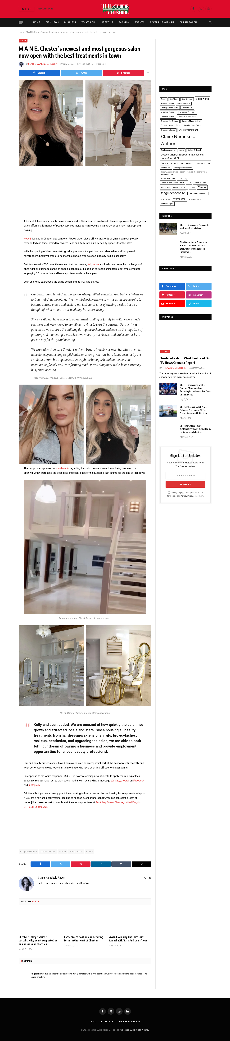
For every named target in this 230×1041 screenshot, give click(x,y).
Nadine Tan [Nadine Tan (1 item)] (165, 188)
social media (62, 468)
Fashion (124, 22)
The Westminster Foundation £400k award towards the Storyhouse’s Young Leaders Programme (193, 247)
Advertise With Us (162, 22)
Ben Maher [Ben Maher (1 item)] (174, 99)
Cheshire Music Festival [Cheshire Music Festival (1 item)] (191, 121)
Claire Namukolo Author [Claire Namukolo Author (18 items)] (178, 140)
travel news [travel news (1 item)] (165, 199)
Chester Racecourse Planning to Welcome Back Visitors (194, 227)
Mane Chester (76, 851)
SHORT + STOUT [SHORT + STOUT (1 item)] (180, 188)
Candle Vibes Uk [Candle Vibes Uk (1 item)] (183, 104)
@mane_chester (120, 780)
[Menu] (21, 22)
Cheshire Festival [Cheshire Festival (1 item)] (168, 117)
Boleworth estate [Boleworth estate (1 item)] (167, 104)
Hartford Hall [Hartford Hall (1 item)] (166, 168)
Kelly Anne (93, 264)
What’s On (88, 22)
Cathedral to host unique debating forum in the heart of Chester (83, 938)
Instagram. (34, 785)
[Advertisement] (85, 195)
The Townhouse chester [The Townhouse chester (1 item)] (198, 194)
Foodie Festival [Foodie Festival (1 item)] (177, 163)
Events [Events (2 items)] (164, 163)
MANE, (27, 238)
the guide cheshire (28, 851)
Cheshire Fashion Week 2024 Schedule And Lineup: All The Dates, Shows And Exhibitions (193, 410)
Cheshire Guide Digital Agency (135, 1030)
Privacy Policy (186, 496)
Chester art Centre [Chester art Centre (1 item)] (168, 130)
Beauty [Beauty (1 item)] (163, 99)
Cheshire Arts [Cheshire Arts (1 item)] (187, 108)
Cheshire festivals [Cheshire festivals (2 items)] (187, 116)
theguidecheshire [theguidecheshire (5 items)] (173, 193)
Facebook (138, 780)
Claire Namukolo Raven (43, 64)
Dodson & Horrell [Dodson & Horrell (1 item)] (194, 150)
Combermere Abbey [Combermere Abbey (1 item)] (168, 150)
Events (139, 22)
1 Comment (83, 64)
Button (27, 9)
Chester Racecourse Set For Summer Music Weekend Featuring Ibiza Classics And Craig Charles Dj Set (195, 390)
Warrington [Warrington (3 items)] (179, 199)
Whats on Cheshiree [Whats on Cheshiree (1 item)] (197, 199)
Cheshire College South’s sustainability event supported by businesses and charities (38, 940)
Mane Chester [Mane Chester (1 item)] (200, 183)
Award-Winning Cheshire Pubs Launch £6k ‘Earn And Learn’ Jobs (128, 938)
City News (52, 22)
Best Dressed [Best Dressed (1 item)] (187, 99)
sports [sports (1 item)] (192, 188)
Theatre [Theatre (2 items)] (202, 187)
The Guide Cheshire (174, 367)
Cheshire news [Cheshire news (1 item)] (167, 125)
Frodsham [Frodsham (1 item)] (190, 163)
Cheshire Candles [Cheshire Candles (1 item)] (187, 112)
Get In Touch (188, 22)
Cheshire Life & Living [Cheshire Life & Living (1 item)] (169, 121)
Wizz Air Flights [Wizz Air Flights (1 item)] (167, 204)
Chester (62, 851)
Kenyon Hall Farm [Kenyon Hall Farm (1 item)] (168, 179)
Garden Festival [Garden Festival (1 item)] (203, 163)
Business (70, 22)
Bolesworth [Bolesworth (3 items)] (202, 98)
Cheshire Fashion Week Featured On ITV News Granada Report (184, 360)
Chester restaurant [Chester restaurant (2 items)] (188, 130)
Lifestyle (107, 22)
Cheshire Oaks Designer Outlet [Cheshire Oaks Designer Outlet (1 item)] (188, 125)
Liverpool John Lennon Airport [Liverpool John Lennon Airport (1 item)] (172, 183)
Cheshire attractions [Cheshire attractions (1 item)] (168, 112)
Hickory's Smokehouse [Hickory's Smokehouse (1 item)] (183, 168)
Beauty (23, 41)
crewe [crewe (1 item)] (182, 150)
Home (36, 22)
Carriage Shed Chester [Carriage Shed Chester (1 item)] (169, 108)
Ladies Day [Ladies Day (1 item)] (182, 179)
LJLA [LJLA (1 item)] (189, 183)
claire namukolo (48, 851)
